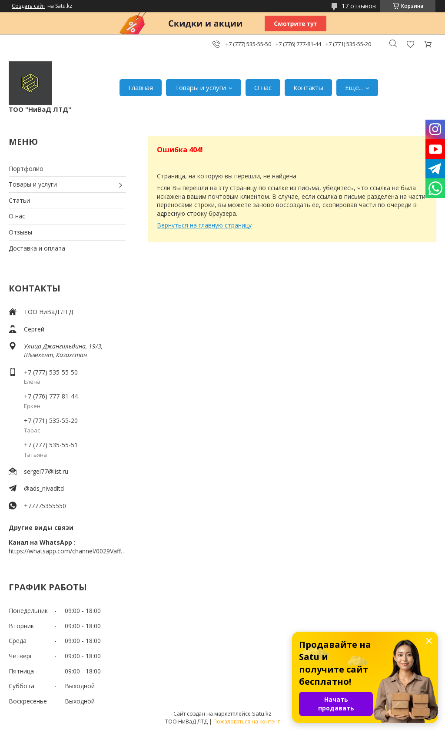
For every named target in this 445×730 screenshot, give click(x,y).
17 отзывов (359, 6)
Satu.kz (262, 713)
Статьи (19, 200)
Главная (140, 87)
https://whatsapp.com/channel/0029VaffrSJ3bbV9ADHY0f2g (67, 551)
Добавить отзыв (410, 44)
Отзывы (20, 232)
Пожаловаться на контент (246, 721)
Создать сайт (28, 6)
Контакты (308, 87)
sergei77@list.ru (46, 471)
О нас (263, 87)
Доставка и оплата (37, 248)
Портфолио (26, 168)
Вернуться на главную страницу (204, 225)
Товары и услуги (200, 87)
